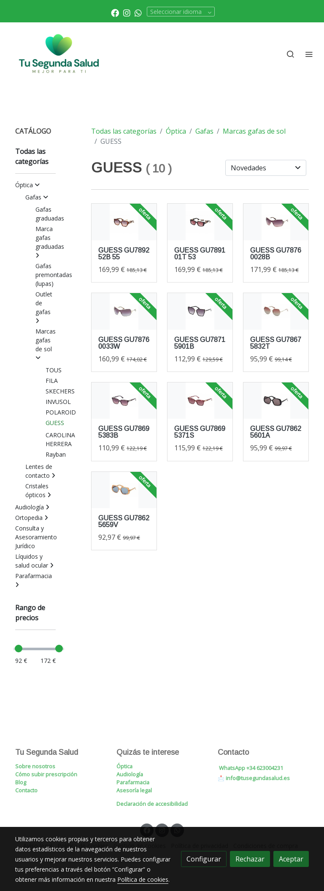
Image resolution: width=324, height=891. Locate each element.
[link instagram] (126, 12)
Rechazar (250, 859)
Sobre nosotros (35, 766)
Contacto (26, 790)
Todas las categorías (124, 131)
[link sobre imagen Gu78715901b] (199, 311)
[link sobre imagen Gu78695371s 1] (199, 400)
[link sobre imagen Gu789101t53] (199, 222)
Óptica (176, 131)
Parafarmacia (132, 782)
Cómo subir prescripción (46, 774)
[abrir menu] (308, 54)
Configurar (203, 859)
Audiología (129, 774)
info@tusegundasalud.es (258, 778)
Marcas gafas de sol (254, 131)
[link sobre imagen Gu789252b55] (124, 222)
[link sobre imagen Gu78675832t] (275, 311)
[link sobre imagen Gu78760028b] (275, 222)
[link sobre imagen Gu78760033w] (124, 311)
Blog (20, 782)
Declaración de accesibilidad (152, 804)
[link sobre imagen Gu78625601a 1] (275, 400)
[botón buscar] (290, 54)
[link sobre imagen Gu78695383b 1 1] (124, 400)
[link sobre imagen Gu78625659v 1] (124, 490)
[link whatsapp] (138, 12)
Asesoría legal (134, 790)
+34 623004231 (264, 768)
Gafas (204, 131)
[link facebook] (115, 12)
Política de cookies (142, 879)
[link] (59, 54)
